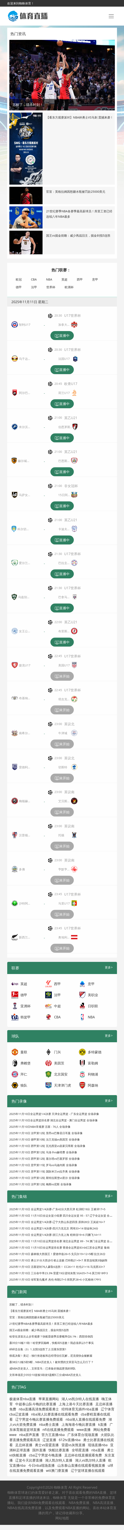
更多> (109, 967)
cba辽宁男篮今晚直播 (45, 1455)
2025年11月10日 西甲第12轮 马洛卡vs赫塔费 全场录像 (43, 1152)
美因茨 (59, 1063)
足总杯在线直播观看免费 (83, 1455)
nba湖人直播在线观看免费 (86, 1419)
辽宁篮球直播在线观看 (88, 1470)
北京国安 (61, 1074)
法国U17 (64, 359)
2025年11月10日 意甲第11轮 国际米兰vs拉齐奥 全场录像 (44, 1171)
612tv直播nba (69, 1439)
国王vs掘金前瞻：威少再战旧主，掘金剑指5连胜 (78, 235)
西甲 (80, 279)
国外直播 (39, 1450)
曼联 (23, 1052)
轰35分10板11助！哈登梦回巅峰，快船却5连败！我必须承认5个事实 (51, 1343)
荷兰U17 (64, 393)
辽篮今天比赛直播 (29, 1460)
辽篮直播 (49, 1439)
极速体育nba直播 (22, 1399)
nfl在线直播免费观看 (58, 1429)
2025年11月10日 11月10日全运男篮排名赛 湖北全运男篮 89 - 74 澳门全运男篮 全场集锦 (63, 1241)
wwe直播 (84, 1429)
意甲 (95, 279)
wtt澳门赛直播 (57, 1470)
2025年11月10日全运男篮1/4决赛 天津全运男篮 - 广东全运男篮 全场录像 (54, 1114)
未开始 (62, 676)
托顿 (61, 835)
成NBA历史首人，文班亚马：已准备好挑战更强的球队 (42, 1368)
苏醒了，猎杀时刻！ (21, 1304)
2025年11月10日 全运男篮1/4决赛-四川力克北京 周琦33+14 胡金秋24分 (53, 1228)
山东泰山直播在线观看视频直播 (81, 1465)
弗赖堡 (25, 1063)
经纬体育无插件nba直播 (79, 1409)
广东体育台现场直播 (82, 1434)
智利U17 (24, 325)
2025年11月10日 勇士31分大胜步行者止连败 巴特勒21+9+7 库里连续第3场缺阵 (58, 1260)
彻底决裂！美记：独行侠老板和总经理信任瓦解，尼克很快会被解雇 (50, 1356)
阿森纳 (93, 1085)
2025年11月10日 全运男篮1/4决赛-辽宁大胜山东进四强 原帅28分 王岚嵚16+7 (57, 1222)
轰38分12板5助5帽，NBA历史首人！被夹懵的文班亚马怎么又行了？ (51, 1362)
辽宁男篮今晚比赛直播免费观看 (39, 1419)
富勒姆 (93, 1063)
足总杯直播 (23, 1445)
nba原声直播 (29, 1434)
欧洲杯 (69, 287)
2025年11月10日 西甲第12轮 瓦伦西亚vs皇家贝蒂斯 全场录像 (47, 1146)
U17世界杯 (72, 315)
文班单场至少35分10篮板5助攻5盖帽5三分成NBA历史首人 (45, 1375)
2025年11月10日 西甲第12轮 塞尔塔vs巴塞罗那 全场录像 (44, 1159)
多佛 (22, 869)
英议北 (69, 724)
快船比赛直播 (58, 1450)
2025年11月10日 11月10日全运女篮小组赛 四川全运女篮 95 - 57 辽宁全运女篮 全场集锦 (63, 1215)
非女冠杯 (71, 485)
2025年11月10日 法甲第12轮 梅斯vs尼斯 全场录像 (40, 1184)
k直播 (102, 1424)
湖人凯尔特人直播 (58, 1460)
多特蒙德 (94, 1052)
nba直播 (97, 1450)
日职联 (93, 1006)
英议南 (69, 792)
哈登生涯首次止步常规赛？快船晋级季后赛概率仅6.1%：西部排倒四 (51, 1336)
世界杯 (50, 287)
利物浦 (93, 1074)
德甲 (19, 287)
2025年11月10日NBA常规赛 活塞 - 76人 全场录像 (40, 1127)
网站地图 (62, 1518)
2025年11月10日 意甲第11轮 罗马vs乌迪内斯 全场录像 (43, 1165)
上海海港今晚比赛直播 (78, 1424)
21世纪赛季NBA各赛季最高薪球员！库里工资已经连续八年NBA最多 (51, 1324)
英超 (64, 279)
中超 (57, 1006)
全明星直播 (80, 1450)
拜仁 (23, 1074)
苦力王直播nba (53, 1434)
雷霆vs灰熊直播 (73, 1445)
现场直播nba (98, 1445)
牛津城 (62, 733)
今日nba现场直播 (41, 1465)
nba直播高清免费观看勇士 (39, 1409)
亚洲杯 (25, 1006)
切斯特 (62, 767)
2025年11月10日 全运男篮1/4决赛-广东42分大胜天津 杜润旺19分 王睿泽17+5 (57, 1209)
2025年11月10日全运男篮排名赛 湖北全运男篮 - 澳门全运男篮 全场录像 (53, 1120)
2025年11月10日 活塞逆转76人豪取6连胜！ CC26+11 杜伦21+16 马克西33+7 (57, 1267)
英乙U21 (70, 417)
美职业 (93, 995)
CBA (34, 279)
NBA (49, 279)
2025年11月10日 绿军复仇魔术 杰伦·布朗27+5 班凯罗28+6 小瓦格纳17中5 (55, 1279)
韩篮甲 (25, 1017)
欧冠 (19, 279)
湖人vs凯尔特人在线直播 (80, 1399)
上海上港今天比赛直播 (76, 1404)
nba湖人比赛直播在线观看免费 (54, 1414)
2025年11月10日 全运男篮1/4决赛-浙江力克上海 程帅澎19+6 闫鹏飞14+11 (55, 1235)
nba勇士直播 (49, 1424)
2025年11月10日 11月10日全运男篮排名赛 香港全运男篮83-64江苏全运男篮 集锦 (59, 1247)
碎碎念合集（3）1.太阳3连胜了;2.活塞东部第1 (38, 1349)
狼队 (23, 1085)
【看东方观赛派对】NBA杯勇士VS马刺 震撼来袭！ (79, 117)
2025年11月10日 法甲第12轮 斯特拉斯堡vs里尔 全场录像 (44, 1178)
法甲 (34, 287)
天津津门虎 (62, 1085)
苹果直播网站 (48, 1399)
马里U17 (64, 903)
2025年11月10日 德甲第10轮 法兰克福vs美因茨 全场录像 (44, 1139)
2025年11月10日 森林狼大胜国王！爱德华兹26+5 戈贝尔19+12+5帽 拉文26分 (57, 1254)
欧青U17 (70, 383)
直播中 (62, 335)
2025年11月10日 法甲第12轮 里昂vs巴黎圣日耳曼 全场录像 (46, 1133)
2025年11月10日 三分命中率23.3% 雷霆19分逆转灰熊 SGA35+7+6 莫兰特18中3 (58, 1273)
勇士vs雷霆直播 (47, 1445)
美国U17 (64, 665)
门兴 (57, 1052)
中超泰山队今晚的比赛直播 (35, 1404)
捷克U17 (24, 665)
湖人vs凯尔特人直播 (90, 1460)
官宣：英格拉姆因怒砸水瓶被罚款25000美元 (75, 192)
